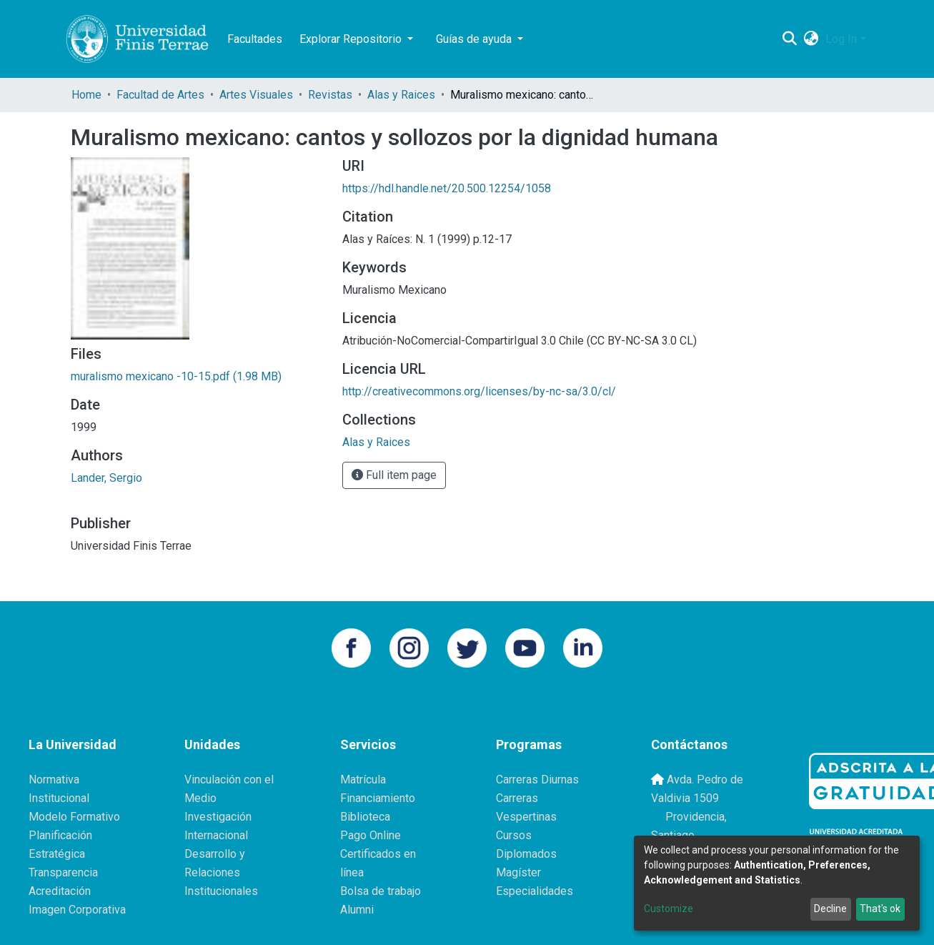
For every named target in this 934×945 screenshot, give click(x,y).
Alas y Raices (401, 95)
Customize (668, 908)
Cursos (514, 835)
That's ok (880, 908)
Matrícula (363, 779)
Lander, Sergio (106, 478)
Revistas (330, 95)
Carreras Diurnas (537, 779)
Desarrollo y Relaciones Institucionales (221, 872)
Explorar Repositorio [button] (351, 39)
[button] (811, 39)
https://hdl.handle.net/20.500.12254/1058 (446, 188)
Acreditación (60, 891)
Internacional (216, 835)
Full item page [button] (394, 475)
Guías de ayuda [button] (475, 39)
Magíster (518, 872)
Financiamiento (377, 798)
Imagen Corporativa (77, 909)
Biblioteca (365, 816)
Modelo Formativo (74, 816)
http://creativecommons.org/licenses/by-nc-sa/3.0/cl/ (479, 391)
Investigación (218, 816)
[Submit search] (789, 39)
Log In (841, 39)
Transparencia (63, 872)
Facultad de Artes (160, 95)
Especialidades (534, 891)
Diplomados (526, 854)
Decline (830, 908)
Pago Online (370, 835)
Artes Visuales (256, 95)
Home (86, 95)
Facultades (254, 39)
